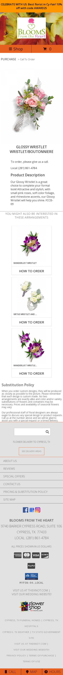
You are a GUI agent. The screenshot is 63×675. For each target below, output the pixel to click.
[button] (31, 576)
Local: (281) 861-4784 (24, 168)
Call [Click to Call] (10, 671)
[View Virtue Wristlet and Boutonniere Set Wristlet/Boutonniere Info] (31, 295)
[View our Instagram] (37, 511)
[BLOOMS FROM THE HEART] (31, 36)
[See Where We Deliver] (31, 451)
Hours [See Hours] (52, 671)
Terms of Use (31, 661)
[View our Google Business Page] (31, 511)
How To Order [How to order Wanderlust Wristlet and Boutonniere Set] (31, 373)
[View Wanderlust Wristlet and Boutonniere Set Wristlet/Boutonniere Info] (31, 346)
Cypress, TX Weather (16, 632)
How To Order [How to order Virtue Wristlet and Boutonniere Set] (31, 322)
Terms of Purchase (41, 655)
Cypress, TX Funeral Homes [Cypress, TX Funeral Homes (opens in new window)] (23, 620)
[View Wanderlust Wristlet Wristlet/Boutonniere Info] (31, 243)
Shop (16, 49)
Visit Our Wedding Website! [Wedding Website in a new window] (31, 594)
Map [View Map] (31, 671)
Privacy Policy (16, 655)
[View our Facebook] (25, 511)
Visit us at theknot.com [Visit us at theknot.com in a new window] (31, 590)
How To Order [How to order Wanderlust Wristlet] (31, 271)
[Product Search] (32, 432)
